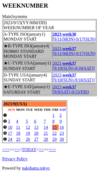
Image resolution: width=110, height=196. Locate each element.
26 (28, 139)
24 (10, 139)
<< (16, 149)
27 (36, 139)
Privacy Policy (15, 159)
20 (36, 133)
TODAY (29, 149)
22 (54, 133)
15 (54, 127)
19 (28, 133)
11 (18, 127)
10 (10, 127)
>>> (52, 149)
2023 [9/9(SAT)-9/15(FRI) (71, 89)
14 (46, 127)
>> (41, 149)
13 (36, 127)
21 (46, 133)
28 (46, 139)
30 (61, 139)
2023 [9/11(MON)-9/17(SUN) (74, 51)
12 (28, 127)
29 (54, 139)
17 (10, 133)
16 (61, 127)
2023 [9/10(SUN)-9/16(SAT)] (74, 66)
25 (18, 139)
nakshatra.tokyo (36, 168)
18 (18, 133)
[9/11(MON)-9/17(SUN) (74, 36)
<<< (6, 149)
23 (61, 133)
